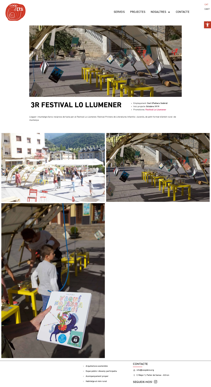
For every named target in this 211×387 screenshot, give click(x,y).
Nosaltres (160, 12)
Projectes (137, 12)
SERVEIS (119, 12)
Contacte (182, 12)
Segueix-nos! (142, 382)
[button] (207, 24)
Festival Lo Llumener (155, 110)
